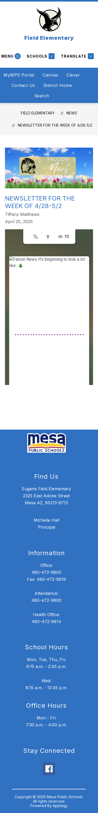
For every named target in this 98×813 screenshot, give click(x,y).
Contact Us (23, 85)
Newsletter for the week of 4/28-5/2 (55, 125)
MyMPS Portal (18, 75)
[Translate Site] (77, 56)
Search (41, 95)
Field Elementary (38, 113)
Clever (73, 75)
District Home (57, 85)
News (71, 113)
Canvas (50, 75)
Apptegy (60, 805)
